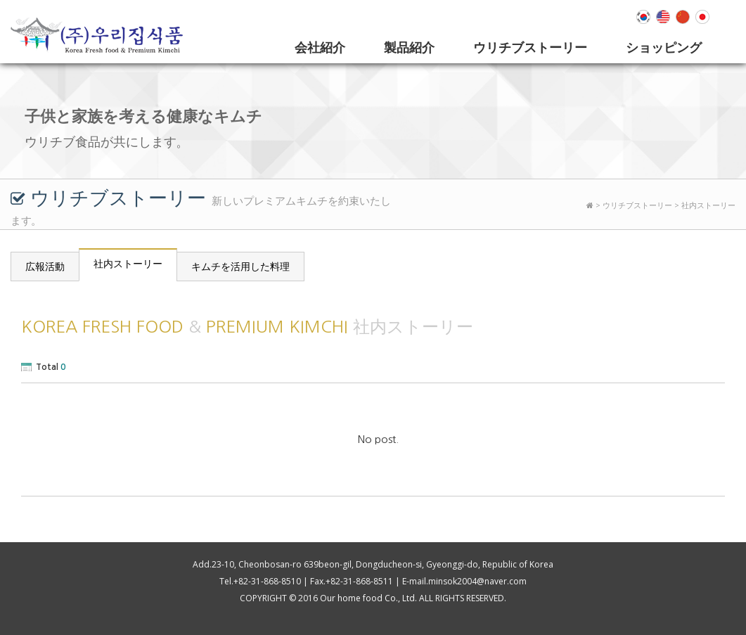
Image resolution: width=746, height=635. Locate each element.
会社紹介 (320, 47)
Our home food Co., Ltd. (368, 598)
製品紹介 (409, 47)
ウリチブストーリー (530, 47)
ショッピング (664, 47)
